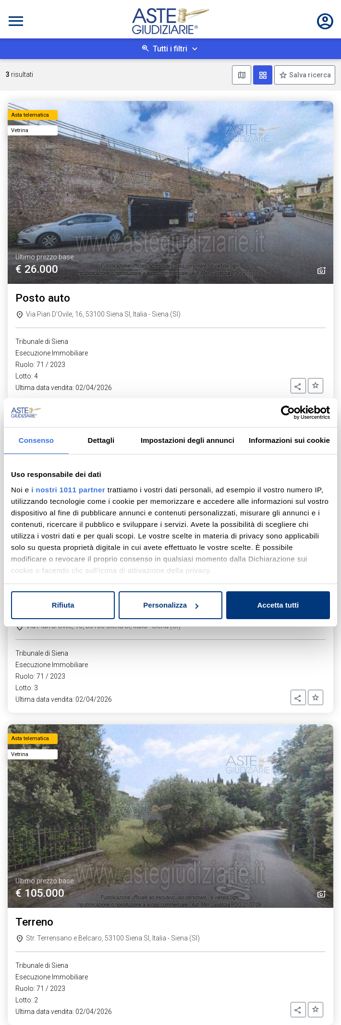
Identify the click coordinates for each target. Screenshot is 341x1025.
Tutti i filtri (170, 48)
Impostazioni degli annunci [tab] (187, 440)
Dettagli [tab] (101, 440)
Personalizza (170, 605)
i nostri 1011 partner (68, 490)
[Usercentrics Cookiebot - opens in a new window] (288, 412)
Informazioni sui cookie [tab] (289, 440)
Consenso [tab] (36, 440)
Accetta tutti (278, 605)
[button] (298, 385)
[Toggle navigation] (16, 21)
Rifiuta (63, 605)
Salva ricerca (309, 75)
